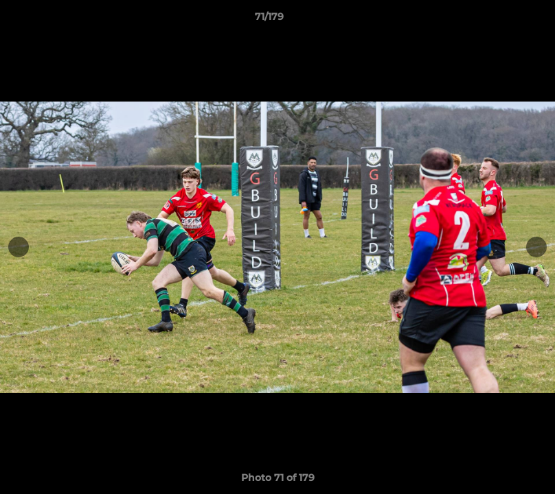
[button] (497, 20)
